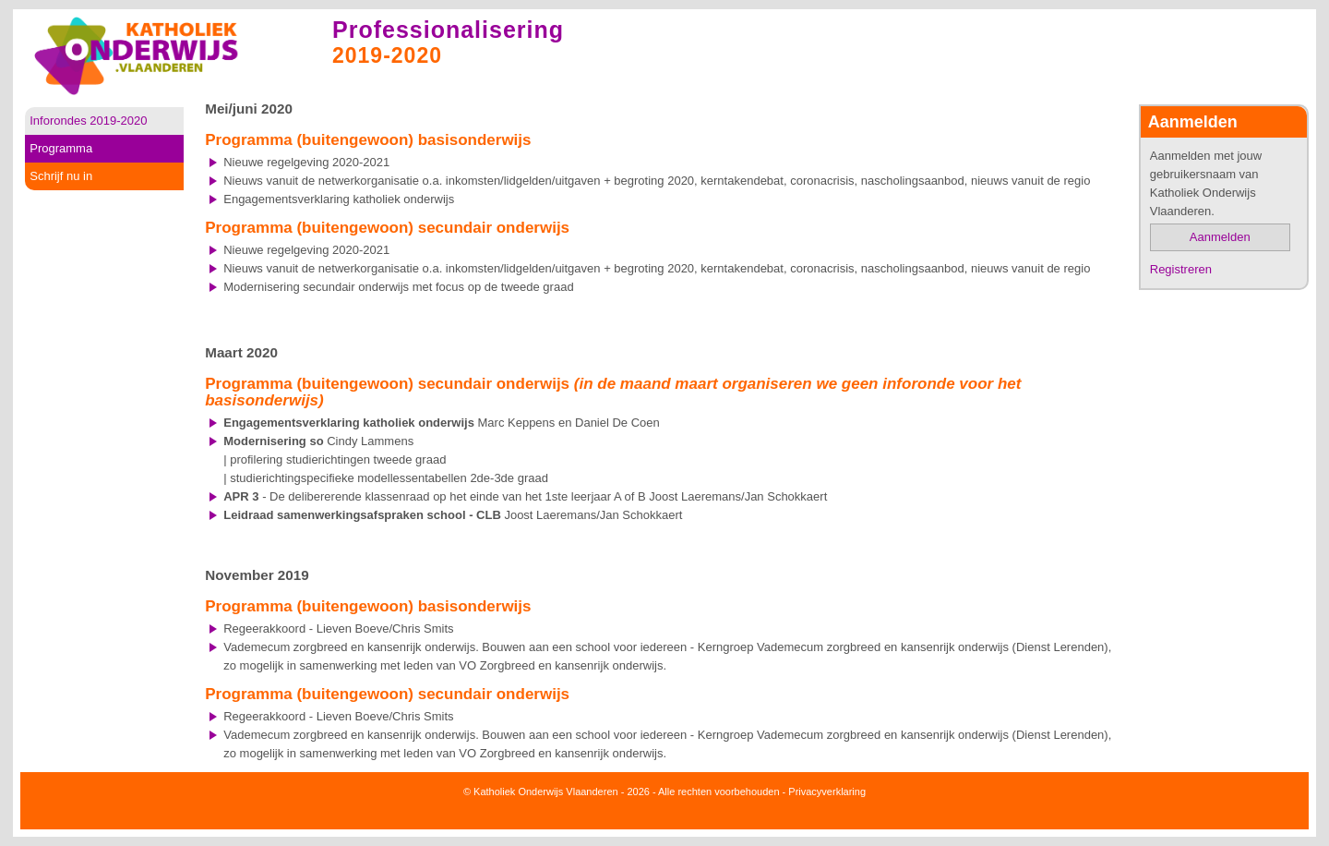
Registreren (1181, 269)
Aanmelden (1220, 237)
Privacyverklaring (827, 791)
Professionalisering (448, 29)
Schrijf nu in (61, 176)
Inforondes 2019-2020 (88, 120)
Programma (61, 148)
